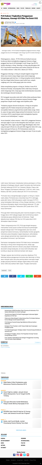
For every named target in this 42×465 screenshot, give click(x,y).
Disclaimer (13, 460)
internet (3, 447)
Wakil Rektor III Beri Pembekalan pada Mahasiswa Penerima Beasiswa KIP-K (15, 383)
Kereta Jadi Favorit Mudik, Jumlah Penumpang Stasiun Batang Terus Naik (15, 422)
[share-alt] (4, 276)
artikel (3, 445)
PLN (8, 13)
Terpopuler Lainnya (21, 430)
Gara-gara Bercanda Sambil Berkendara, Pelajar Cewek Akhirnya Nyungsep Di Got (16, 402)
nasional (4, 13)
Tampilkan (37, 342)
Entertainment (5, 440)
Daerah (5, 8)
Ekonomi (23, 438)
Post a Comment (5, 347)
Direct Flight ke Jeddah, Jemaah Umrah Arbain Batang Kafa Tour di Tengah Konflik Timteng (16, 394)
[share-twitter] (21, 276)
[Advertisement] (21, 158)
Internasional (12, 8)
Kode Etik (26, 460)
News (18, 8)
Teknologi (28, 8)
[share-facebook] (12, 276)
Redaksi (8, 460)
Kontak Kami (20, 460)
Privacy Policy (33, 460)
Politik (22, 8)
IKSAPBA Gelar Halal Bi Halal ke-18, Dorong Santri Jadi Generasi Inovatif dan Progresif (16, 412)
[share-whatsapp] (29, 276)
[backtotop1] (40, 463)
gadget (38, 8)
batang (33, 8)
